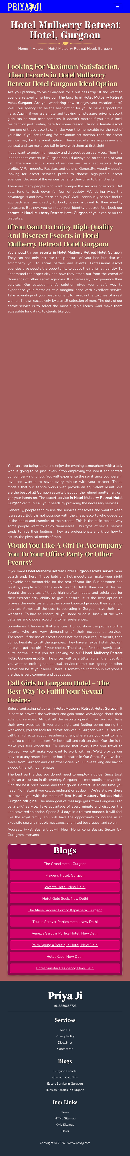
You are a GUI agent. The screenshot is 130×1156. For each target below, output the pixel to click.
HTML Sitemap (65, 1118)
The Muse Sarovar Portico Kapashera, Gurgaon (65, 910)
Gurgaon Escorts (65, 1071)
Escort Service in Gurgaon (65, 1084)
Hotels (38, 48)
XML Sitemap (65, 1125)
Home (23, 48)
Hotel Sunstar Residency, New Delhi (65, 968)
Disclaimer (65, 1042)
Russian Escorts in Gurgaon (65, 1090)
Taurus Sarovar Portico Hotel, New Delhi (65, 921)
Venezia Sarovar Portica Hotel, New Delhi (65, 933)
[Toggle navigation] (117, 6)
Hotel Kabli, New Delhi (65, 956)
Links (65, 1131)
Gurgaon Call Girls (65, 1077)
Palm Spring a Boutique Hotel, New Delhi (65, 945)
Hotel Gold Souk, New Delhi (65, 898)
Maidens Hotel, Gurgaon (65, 875)
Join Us (65, 1030)
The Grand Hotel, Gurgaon (65, 863)
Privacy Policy (65, 1036)
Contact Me (65, 1049)
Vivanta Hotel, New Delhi (65, 887)
